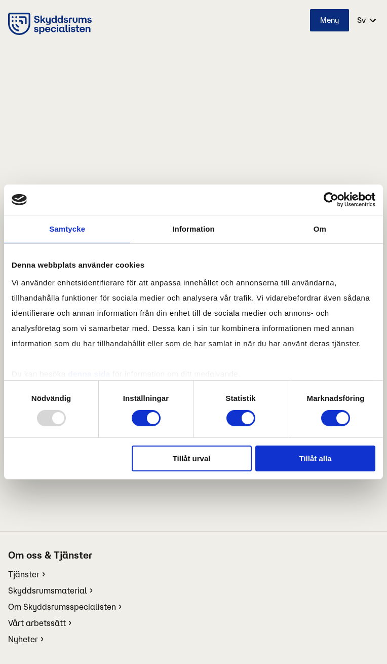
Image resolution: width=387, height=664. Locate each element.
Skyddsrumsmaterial (47, 590)
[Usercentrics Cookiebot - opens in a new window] (331, 199)
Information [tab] (193, 229)
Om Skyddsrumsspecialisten (62, 606)
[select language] (366, 20)
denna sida (89, 373)
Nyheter (23, 639)
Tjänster (24, 574)
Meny (329, 20)
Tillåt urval (192, 458)
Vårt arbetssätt (37, 623)
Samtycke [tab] (67, 229)
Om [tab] (320, 229)
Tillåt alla (315, 458)
